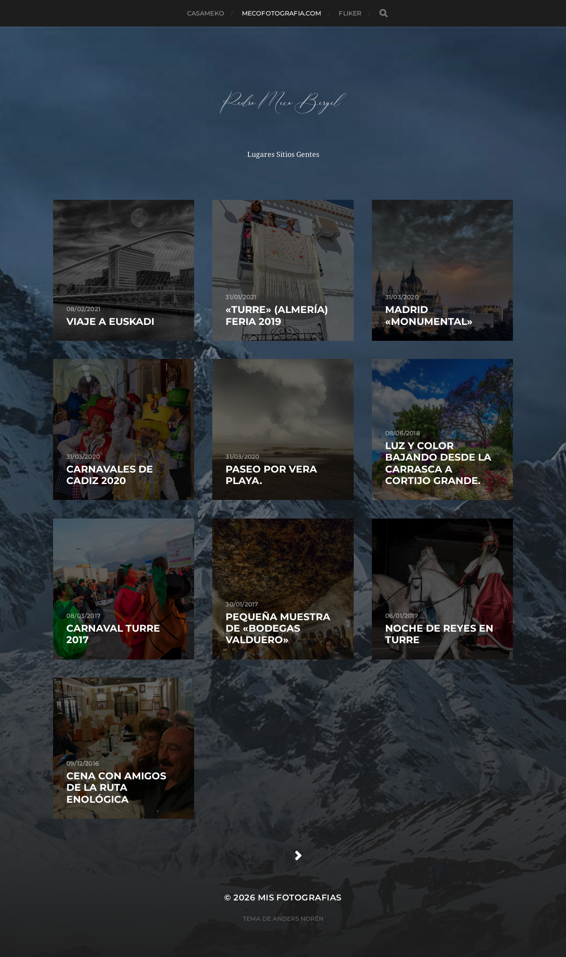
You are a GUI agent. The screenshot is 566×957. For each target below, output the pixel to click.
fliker (350, 13)
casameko (205, 13)
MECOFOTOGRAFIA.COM (281, 13)
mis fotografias (300, 897)
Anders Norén (298, 918)
